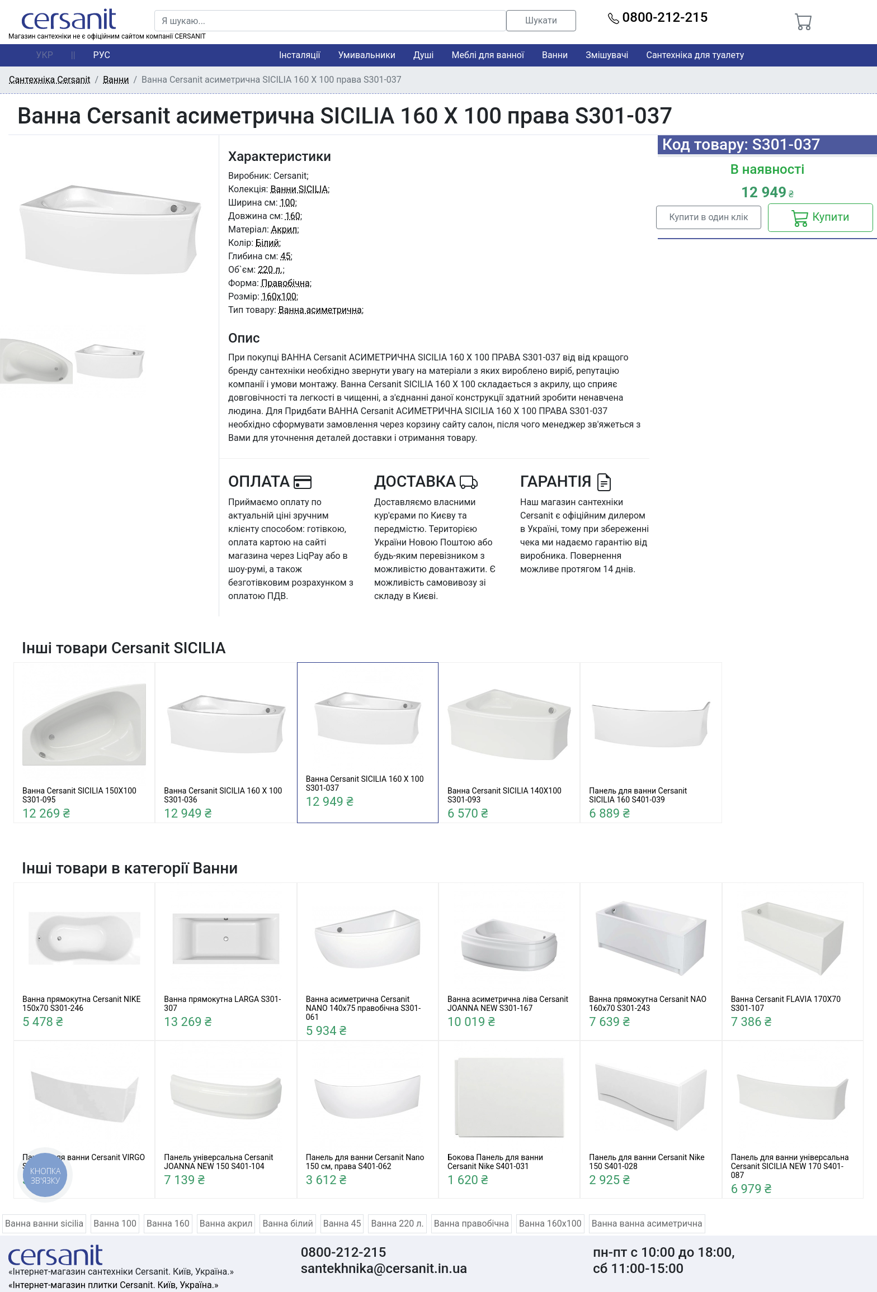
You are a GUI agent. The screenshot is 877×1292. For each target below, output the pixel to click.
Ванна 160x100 (550, 1223)
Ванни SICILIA (299, 189)
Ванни (555, 55)
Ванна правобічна (471, 1223)
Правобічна (285, 283)
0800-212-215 (658, 17)
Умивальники (367, 55)
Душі (423, 55)
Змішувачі (607, 55)
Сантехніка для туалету (695, 55)
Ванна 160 (168, 1223)
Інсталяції (299, 55)
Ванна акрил (226, 1223)
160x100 (279, 296)
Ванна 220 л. (397, 1223)
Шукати (541, 20)
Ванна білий (287, 1223)
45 (285, 256)
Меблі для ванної (487, 55)
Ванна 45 (342, 1223)
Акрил (284, 229)
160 (292, 216)
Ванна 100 (114, 1223)
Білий (267, 243)
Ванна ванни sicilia (44, 1223)
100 (287, 202)
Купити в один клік (708, 217)
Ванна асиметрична (320, 310)
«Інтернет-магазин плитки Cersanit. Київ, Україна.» (113, 1285)
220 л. (270, 269)
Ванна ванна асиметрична (647, 1223)
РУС (101, 55)
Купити (820, 218)
